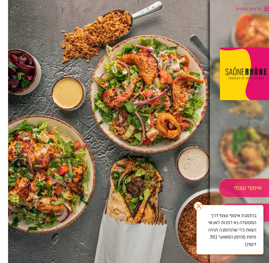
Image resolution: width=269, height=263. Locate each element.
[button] (239, 158)
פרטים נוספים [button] (240, 8)
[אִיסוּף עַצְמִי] (240, 188)
